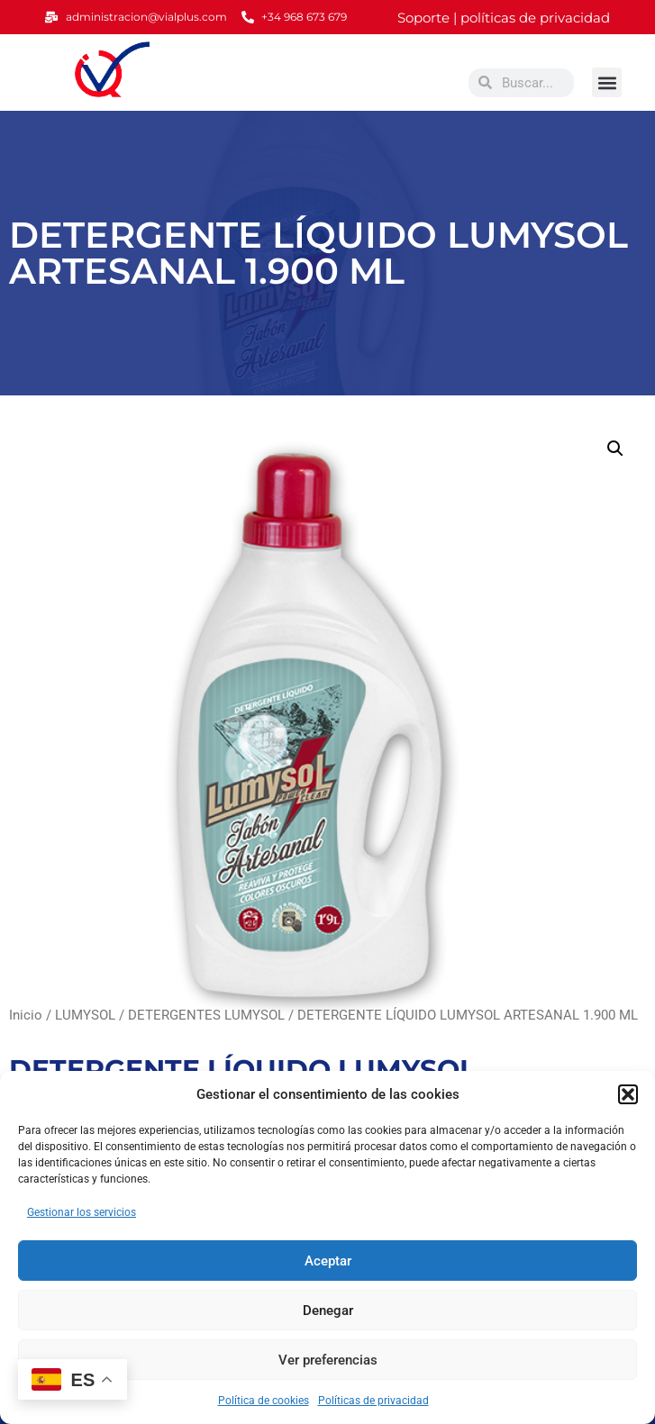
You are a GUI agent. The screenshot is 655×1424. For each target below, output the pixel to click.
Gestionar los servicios (81, 1212)
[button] (628, 1094)
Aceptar (328, 1261)
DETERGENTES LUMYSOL (206, 1015)
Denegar (328, 1310)
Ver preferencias (328, 1360)
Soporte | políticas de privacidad (503, 17)
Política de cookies (263, 1400)
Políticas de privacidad (373, 1400)
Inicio (25, 1015)
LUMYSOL (85, 1015)
